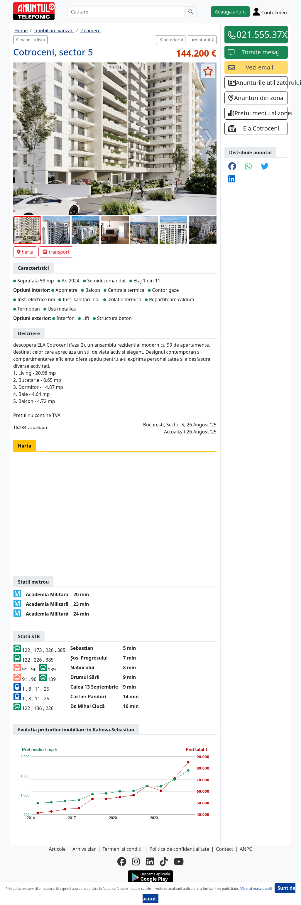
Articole (57, 849)
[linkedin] (150, 861)
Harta (24, 446)
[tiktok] (164, 861)
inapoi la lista (30, 40)
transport (56, 252)
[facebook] (121, 861)
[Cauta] (191, 11)
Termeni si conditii (122, 849)
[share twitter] (265, 166)
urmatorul (202, 40)
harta (25, 252)
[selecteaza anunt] (208, 71)
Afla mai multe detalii (256, 888)
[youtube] (179, 861)
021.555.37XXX (260, 34)
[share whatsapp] (248, 166)
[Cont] (270, 11)
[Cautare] (126, 11)
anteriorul (171, 40)
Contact (224, 849)
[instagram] (136, 861)
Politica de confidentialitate (179, 849)
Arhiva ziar (84, 849)
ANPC (246, 849)
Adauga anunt (230, 12)
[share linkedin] (231, 179)
